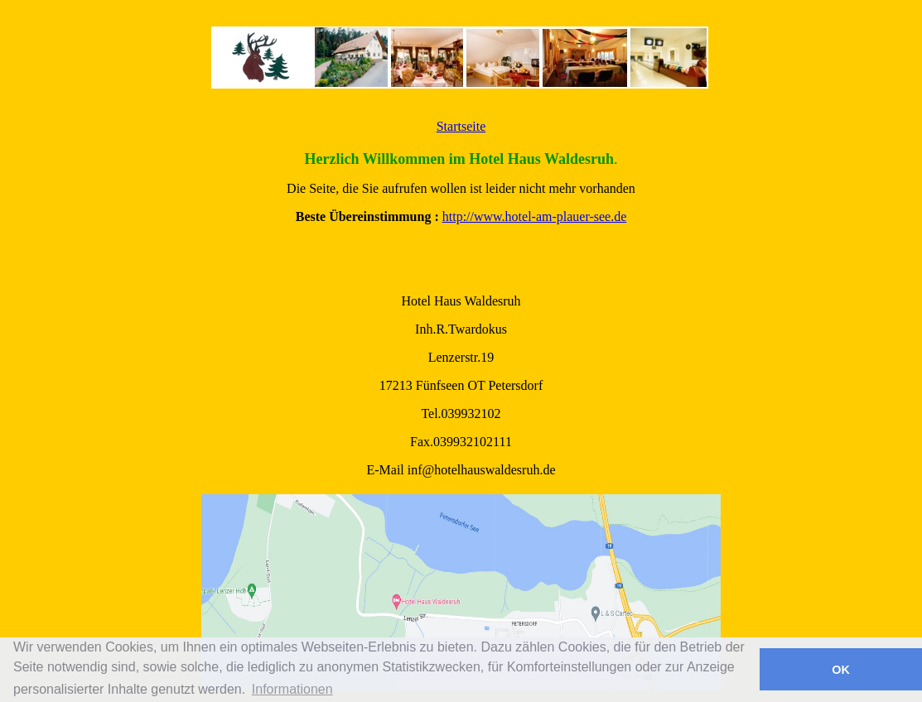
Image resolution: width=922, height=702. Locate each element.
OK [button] (841, 669)
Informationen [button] (292, 689)
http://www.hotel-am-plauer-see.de (534, 216)
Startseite (461, 126)
